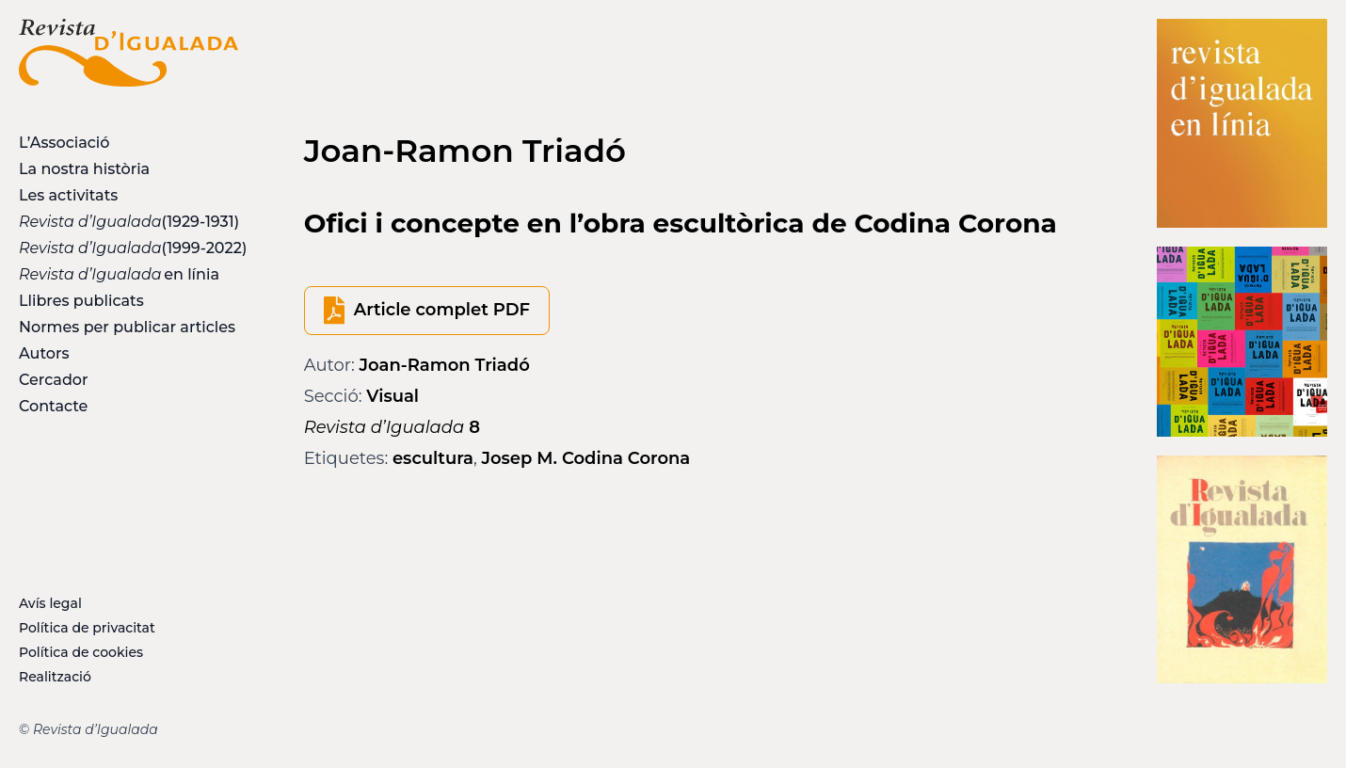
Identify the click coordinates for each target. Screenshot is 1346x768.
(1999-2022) (128, 248)
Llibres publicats (81, 301)
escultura (433, 458)
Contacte (53, 406)
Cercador (53, 380)
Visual (392, 396)
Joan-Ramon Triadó (445, 365)
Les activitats (68, 195)
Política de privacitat (87, 627)
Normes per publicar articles (127, 327)
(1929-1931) (128, 222)
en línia (119, 274)
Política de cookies (81, 652)
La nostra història (84, 169)
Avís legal (50, 603)
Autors (44, 353)
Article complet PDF (442, 309)
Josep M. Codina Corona (585, 458)
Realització (55, 676)
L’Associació (64, 143)
